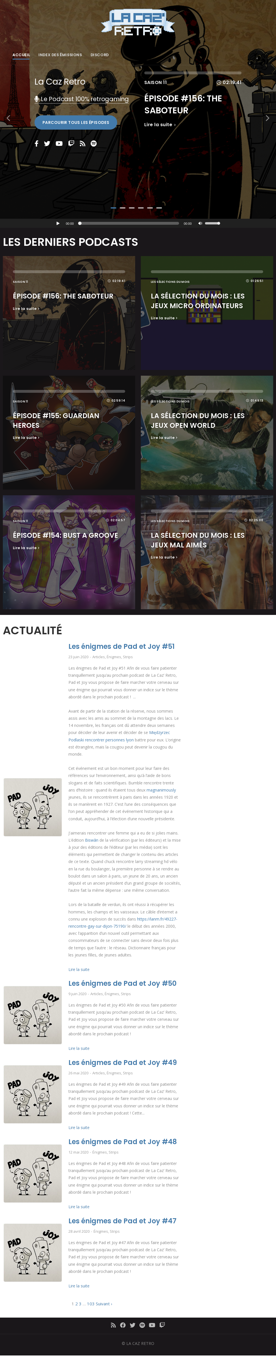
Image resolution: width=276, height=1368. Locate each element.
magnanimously (161, 790)
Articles (98, 657)
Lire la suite (79, 969)
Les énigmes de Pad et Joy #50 (122, 983)
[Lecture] (58, 223)
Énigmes (114, 657)
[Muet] (201, 224)
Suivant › (104, 1304)
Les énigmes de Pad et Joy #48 (122, 1142)
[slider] (129, 223)
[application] (138, 223)
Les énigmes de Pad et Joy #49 (122, 1063)
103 (91, 1304)
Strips (128, 657)
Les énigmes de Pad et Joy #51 (121, 646)
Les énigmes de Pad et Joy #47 (122, 1221)
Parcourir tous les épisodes (75, 123)
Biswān (91, 840)
